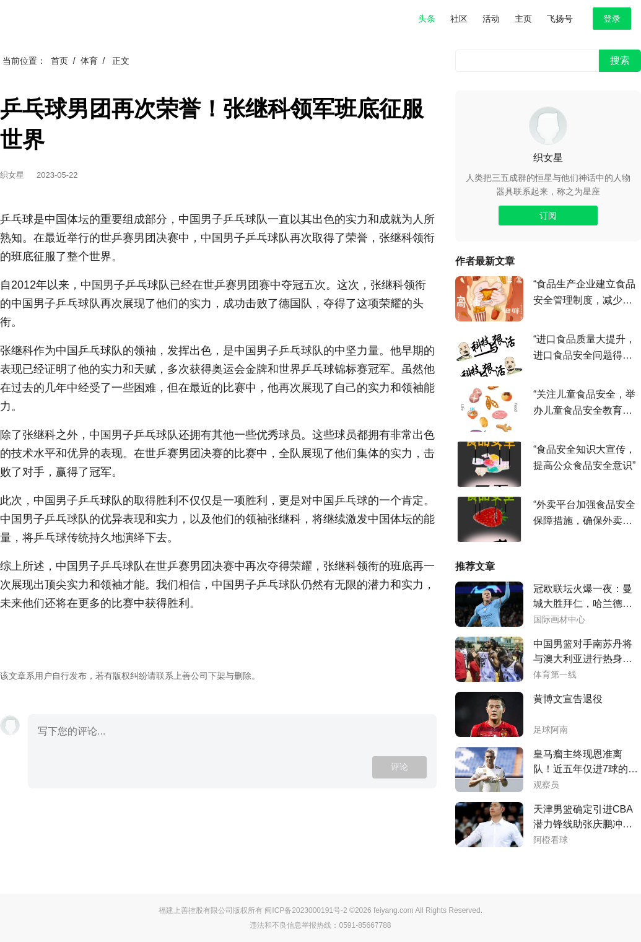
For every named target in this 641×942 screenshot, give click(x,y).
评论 (399, 767)
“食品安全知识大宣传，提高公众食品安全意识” (584, 457)
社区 (459, 19)
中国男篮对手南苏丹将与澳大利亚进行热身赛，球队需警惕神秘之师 (582, 652)
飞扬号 (560, 19)
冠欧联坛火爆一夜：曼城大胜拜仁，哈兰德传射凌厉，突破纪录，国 (582, 597)
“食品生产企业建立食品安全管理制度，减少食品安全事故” (584, 293)
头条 (426, 19)
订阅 (548, 215)
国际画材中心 (559, 619)
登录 (612, 19)
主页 (523, 19)
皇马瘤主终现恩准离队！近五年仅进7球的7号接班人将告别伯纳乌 (583, 763)
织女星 (548, 157)
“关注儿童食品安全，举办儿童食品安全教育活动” (584, 404)
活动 (491, 19)
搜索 (620, 60)
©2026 (361, 910)
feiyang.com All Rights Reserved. (427, 910)
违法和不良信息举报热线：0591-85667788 (320, 925)
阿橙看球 (550, 840)
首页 (59, 61)
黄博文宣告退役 (568, 699)
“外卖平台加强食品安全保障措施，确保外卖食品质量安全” (584, 514)
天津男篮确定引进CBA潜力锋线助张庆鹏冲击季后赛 (583, 818)
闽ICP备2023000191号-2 (305, 910)
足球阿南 (550, 730)
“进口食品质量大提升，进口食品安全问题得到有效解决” (584, 349)
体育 (89, 61)
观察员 (546, 785)
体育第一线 (555, 674)
